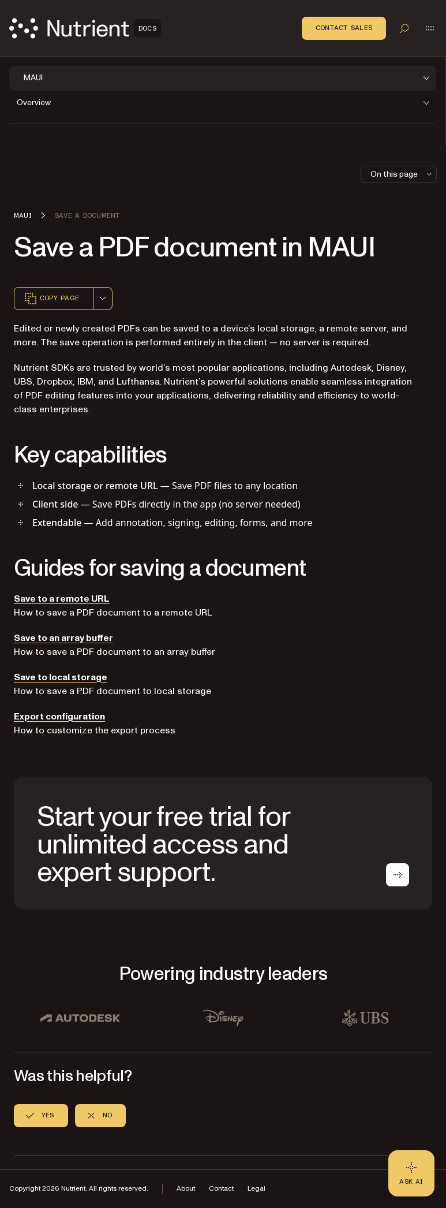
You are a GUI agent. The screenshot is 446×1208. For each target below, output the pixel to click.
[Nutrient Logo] (85, 28)
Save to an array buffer (63, 638)
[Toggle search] (404, 28)
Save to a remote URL (62, 598)
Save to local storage (60, 677)
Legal (256, 1189)
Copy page (51, 298)
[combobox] (103, 298)
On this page (402, 174)
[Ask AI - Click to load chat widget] (411, 1173)
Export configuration (59, 716)
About (186, 1189)
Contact (221, 1189)
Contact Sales (344, 27)
